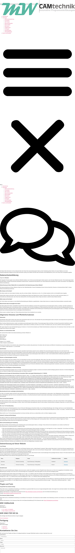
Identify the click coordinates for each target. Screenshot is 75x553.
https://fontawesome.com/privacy (51, 500)
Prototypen (7, 29)
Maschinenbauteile (9, 23)
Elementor (66, 461)
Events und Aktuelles (6, 33)
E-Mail (1, 542)
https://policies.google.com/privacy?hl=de (12, 493)
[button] (37, 109)
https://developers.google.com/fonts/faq (33, 491)
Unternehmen (5, 16)
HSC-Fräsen (7, 22)
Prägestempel (7, 27)
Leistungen (4, 17)
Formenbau (7, 20)
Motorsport (7, 26)
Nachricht (2, 546)
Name (1, 538)
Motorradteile (7, 24)
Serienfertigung (8, 30)
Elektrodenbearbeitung (9, 19)
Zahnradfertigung (8, 31)
